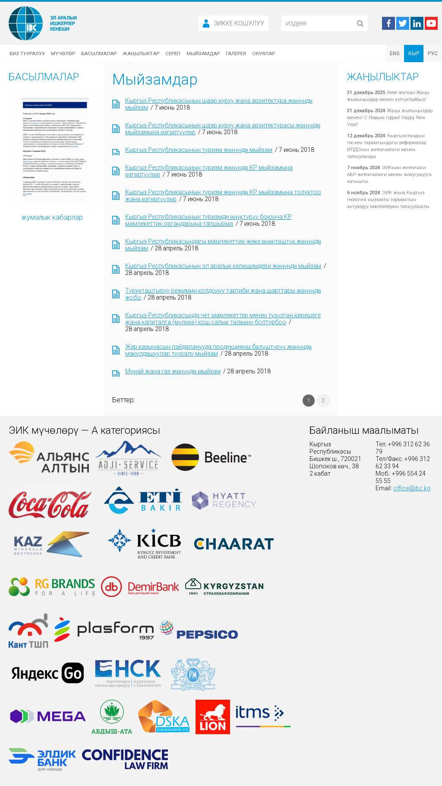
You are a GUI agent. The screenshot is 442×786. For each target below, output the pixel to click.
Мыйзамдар (203, 54)
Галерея (236, 54)
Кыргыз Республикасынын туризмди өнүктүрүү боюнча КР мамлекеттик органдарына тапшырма (208, 220)
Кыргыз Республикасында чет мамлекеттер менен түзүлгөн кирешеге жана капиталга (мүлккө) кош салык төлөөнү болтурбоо (223, 318)
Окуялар (263, 54)
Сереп (172, 54)
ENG (395, 54)
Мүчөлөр (63, 54)
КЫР (413, 54)
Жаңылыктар (141, 54)
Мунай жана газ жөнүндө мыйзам (173, 371)
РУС (433, 54)
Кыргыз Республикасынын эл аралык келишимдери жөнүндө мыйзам (223, 265)
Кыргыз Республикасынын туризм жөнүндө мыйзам (198, 149)
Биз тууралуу (27, 54)
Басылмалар (99, 54)
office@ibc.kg (411, 488)
